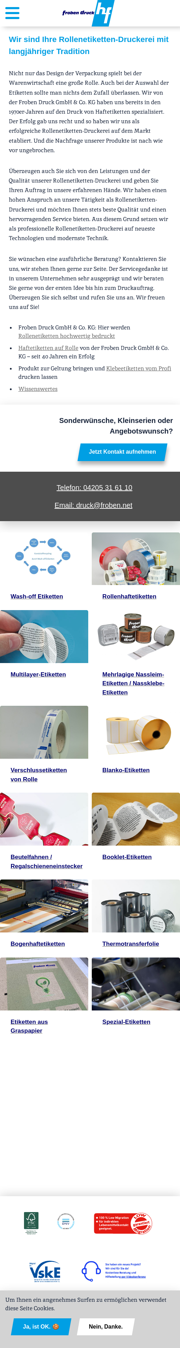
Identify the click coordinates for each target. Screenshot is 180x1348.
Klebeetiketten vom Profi (138, 368)
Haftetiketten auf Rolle (48, 348)
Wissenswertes (38, 389)
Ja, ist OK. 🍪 (41, 1327)
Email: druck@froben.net (93, 505)
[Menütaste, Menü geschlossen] (12, 15)
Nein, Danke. (106, 1327)
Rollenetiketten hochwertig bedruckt (66, 336)
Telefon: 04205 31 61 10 (94, 487)
